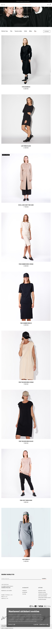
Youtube (24, 593)
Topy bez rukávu (18, 30)
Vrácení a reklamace (42, 593)
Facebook (24, 590)
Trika (11, 30)
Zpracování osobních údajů (44, 597)
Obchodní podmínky (42, 595)
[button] (2, 1)
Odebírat (44, 578)
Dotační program (42, 599)
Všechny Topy (4, 30)
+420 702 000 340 (4, 584)
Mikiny (30, 30)
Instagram (24, 591)
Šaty (35, 30)
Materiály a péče (42, 590)
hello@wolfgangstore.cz (7, 585)
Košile (25, 30)
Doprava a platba (42, 591)
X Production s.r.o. (9, 627)
